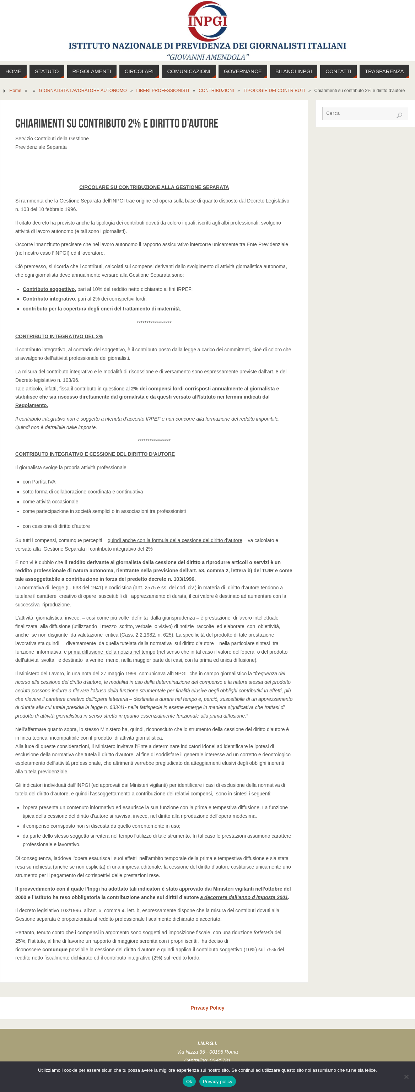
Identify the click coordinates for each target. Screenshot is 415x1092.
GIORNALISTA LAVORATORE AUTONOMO (83, 90)
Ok (189, 1081)
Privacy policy (217, 1081)
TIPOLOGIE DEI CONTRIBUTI (274, 90)
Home (15, 90)
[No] (406, 1076)
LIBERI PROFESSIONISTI (162, 90)
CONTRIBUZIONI (216, 90)
